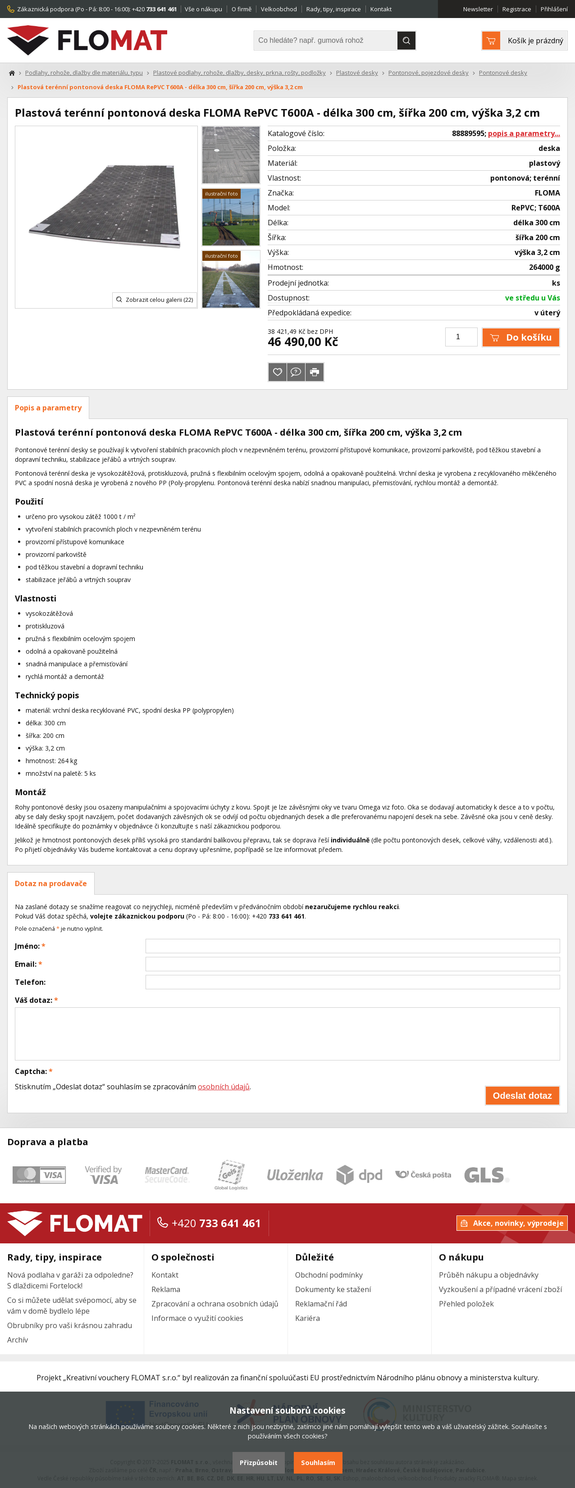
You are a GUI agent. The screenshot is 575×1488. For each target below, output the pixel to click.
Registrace (516, 9)
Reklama (165, 1289)
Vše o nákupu (203, 9)
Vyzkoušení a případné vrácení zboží (500, 1289)
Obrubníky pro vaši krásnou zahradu (69, 1325)
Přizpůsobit (259, 1462)
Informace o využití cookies (197, 1318)
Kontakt (381, 9)
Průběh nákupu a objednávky (488, 1275)
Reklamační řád (321, 1304)
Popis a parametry (48, 408)
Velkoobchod (279, 9)
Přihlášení (554, 9)
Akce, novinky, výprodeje (512, 1223)
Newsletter (478, 9)
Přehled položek (466, 1304)
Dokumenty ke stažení (333, 1289)
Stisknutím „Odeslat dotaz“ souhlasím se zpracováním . (133, 1086)
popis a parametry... (524, 133)
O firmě (241, 9)
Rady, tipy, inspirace (333, 9)
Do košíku (521, 337)
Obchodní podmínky (329, 1275)
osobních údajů (224, 1087)
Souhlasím (318, 1462)
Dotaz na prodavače (51, 883)
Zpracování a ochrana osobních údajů (214, 1304)
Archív (17, 1340)
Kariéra (307, 1318)
